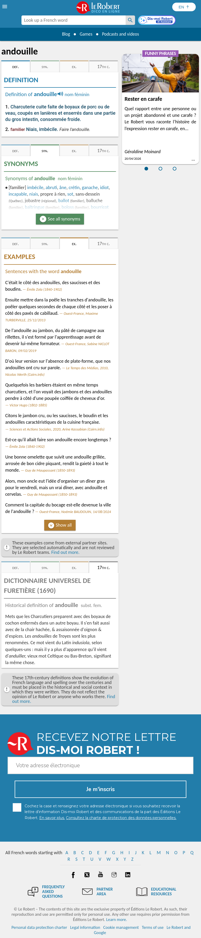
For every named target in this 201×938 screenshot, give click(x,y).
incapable (18, 194)
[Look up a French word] (130, 20)
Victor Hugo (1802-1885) (28, 405)
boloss (68, 207)
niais (33, 194)
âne (62, 187)
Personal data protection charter (39, 927)
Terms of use (153, 927)
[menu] (5, 6)
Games (85, 34)
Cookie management (121, 927)
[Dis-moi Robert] (157, 20)
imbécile (35, 187)
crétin (74, 187)
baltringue (34, 207)
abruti (51, 187)
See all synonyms (64, 219)
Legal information (85, 927)
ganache (90, 187)
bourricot (100, 207)
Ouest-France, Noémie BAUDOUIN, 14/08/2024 (75, 511)
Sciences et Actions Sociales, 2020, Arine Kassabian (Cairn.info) (56, 429)
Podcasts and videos (121, 34)
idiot (104, 187)
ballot (63, 200)
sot (70, 194)
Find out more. (65, 552)
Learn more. (116, 919)
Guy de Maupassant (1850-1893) (50, 470)
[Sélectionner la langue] (184, 7)
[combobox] (73, 20)
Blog (64, 34)
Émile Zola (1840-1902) (44, 289)
